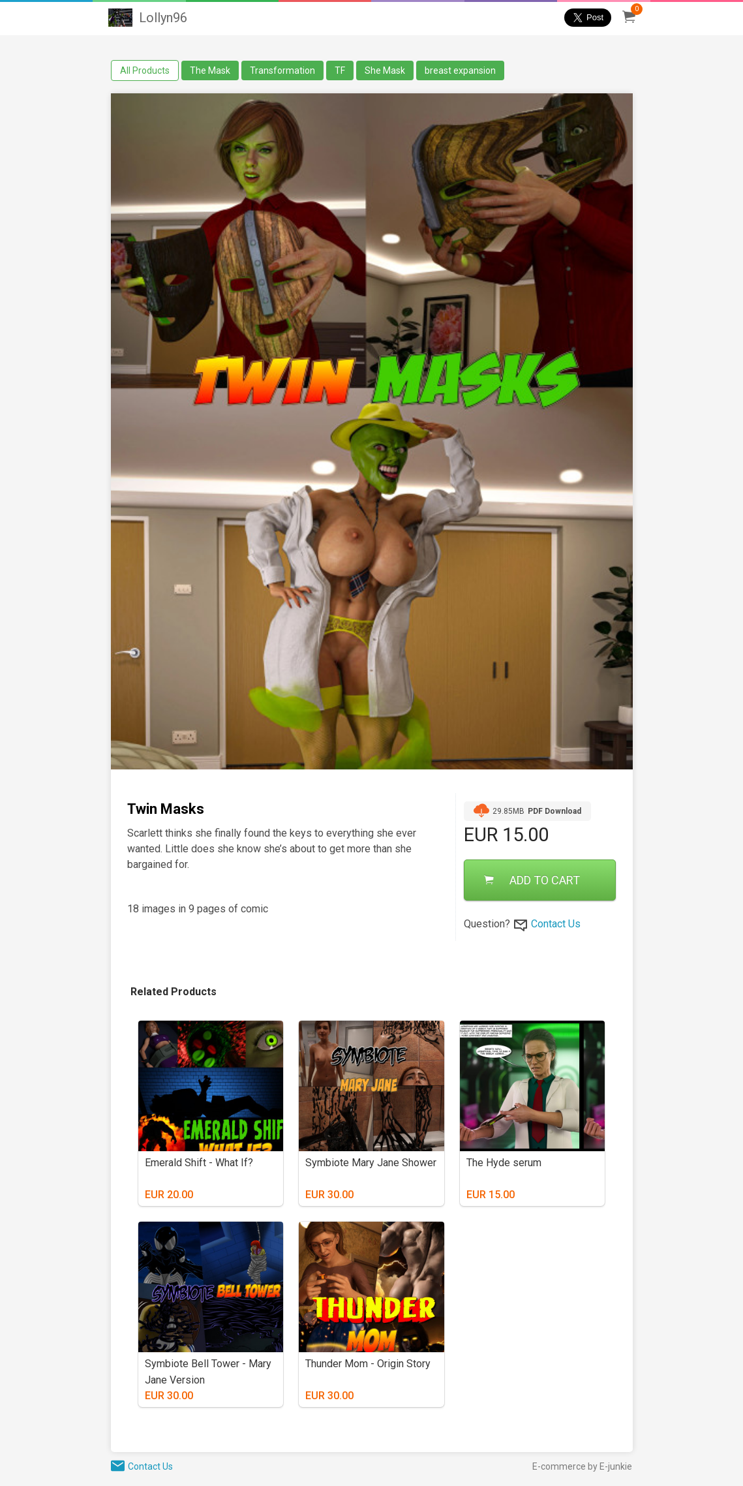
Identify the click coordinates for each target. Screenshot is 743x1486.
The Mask (210, 70)
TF (340, 70)
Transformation (282, 70)
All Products (145, 70)
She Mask (385, 70)
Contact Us (556, 924)
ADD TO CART (532, 880)
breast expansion (460, 70)
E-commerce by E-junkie (582, 1466)
